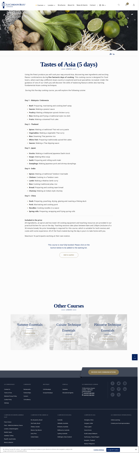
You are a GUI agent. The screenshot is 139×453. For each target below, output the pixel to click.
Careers (26, 396)
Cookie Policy (8, 399)
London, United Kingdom (11, 429)
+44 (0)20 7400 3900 (88, 393)
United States (34, 437)
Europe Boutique (48, 393)
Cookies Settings (99, 450)
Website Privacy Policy (10, 396)
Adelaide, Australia (63, 423)
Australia (60, 420)
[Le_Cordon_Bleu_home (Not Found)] (13, 5)
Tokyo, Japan (88, 427)
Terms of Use (8, 393)
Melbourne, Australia (63, 430)
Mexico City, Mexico (36, 430)
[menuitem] (118, 5)
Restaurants (27, 389)
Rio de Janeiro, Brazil (36, 420)
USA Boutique (47, 389)
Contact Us (7, 389)
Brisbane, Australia (63, 427)
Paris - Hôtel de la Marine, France (13, 425)
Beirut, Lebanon (8, 442)
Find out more (30, 333)
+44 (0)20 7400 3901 (88, 395)
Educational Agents (68, 393)
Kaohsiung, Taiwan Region (91, 437)
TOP (134, 357)
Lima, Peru (34, 433)
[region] (69, 449)
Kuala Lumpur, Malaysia (90, 433)
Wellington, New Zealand (65, 437)
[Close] (136, 449)
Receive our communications (103, 372)
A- (114, 54)
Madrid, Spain (8, 432)
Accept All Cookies (113, 450)
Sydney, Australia (62, 433)
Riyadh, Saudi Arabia (10, 439)
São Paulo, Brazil (35, 423)
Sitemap (6, 403)
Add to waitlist (69, 255)
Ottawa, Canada (35, 427)
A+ (111, 53)
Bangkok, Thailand (89, 440)
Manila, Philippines (89, 444)
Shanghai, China (88, 420)
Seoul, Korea (88, 430)
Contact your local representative (120, 423)
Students (65, 389)
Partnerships (27, 393)
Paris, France (7, 422)
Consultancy (27, 399)
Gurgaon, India (88, 423)
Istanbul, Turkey (9, 435)
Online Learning (115, 420)
